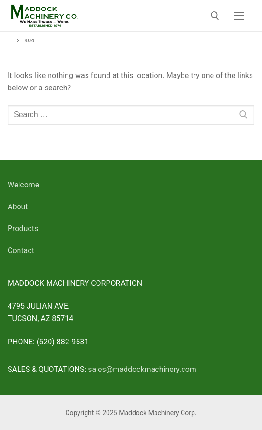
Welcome (23, 184)
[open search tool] (215, 15)
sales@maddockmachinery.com (142, 369)
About (18, 206)
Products (23, 228)
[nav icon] (239, 16)
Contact (21, 250)
